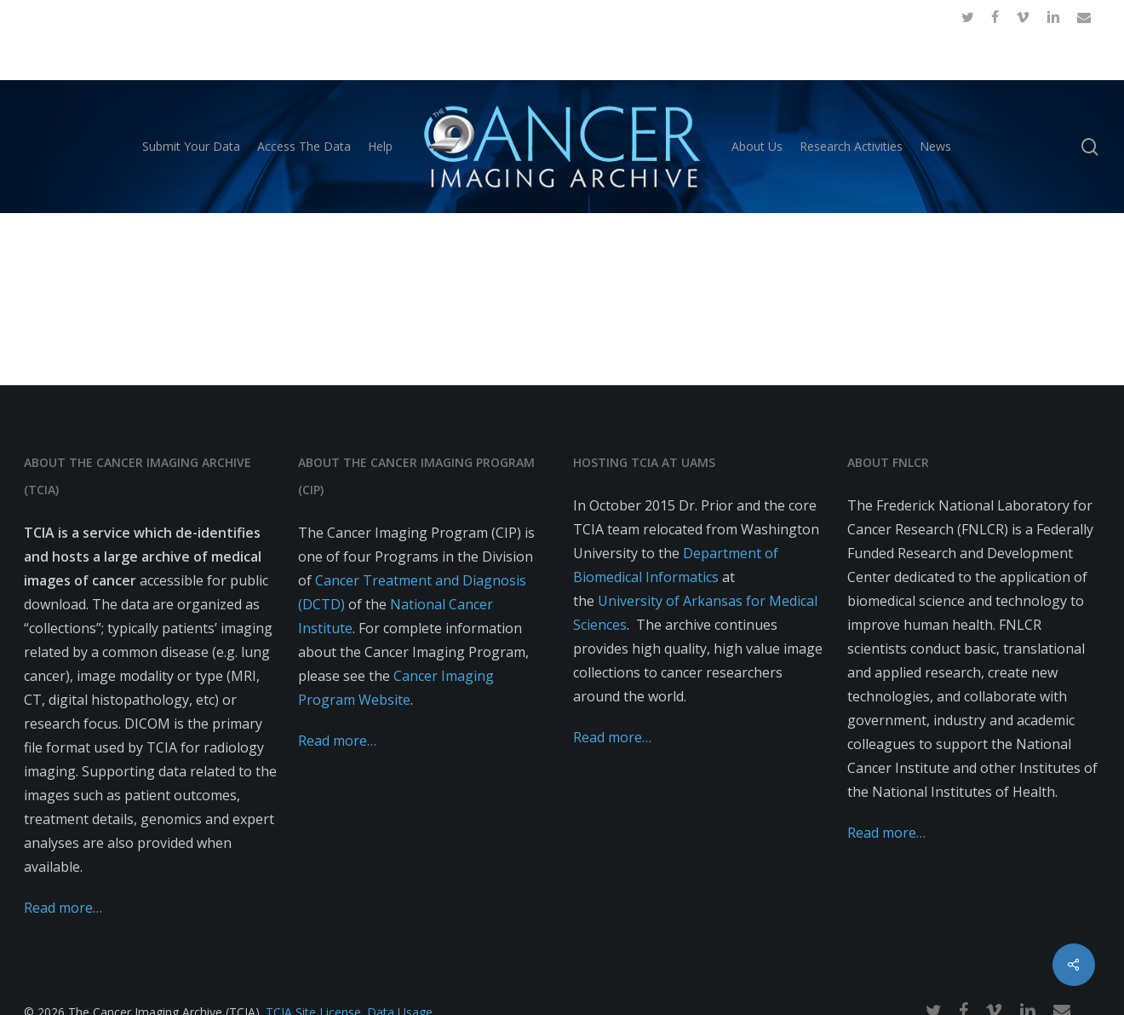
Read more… (63, 907)
